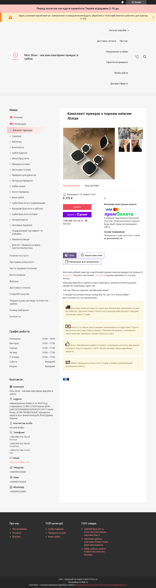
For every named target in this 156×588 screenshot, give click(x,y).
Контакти (15, 316)
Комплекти (18, 147)
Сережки (16, 136)
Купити (77, 207)
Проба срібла (121, 73)
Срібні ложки (18, 186)
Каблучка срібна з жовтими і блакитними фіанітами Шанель (96, 542)
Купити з (77, 214)
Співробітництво (19, 294)
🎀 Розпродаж (18, 123)
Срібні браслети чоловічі (25, 214)
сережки (99, 275)
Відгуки (14, 281)
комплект (68, 275)
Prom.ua (93, 579)
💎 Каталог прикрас (21, 130)
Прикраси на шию (21, 164)
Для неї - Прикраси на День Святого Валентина (26, 246)
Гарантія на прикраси (117, 62)
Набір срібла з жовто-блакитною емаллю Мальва (95, 551)
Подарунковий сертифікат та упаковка (27, 232)
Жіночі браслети (20, 158)
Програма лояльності (22, 262)
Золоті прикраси (20, 192)
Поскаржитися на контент (87, 585)
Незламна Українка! (22, 225)
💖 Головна (16, 117)
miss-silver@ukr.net (19, 462)
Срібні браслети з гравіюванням (28, 203)
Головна (16, 533)
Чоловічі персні (20, 219)
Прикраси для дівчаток (24, 175)
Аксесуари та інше (21, 169)
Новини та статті (19, 255)
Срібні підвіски (19, 153)
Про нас (124, 41)
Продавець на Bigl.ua (78, 582)
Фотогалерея (17, 275)
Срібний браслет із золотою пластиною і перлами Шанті (95, 532)
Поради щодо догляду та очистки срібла (29, 302)
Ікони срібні (18, 197)
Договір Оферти (119, 83)
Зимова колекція (20, 239)
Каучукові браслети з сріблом (27, 208)
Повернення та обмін (117, 51)
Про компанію (19, 529)
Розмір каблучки (19, 310)
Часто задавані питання (23, 268)
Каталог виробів (117, 30)
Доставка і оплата (106, 41)
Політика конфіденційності (114, 585)
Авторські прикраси (22, 180)
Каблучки (17, 142)
